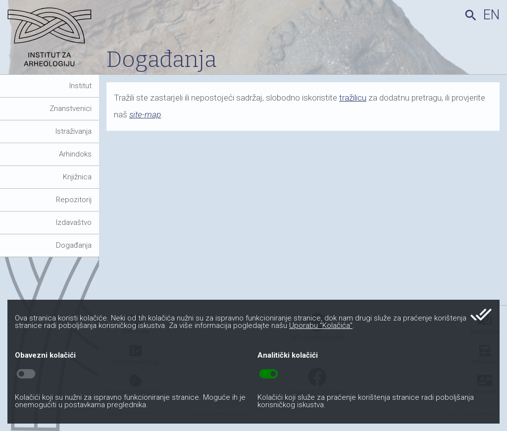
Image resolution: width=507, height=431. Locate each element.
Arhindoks (75, 154)
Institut (80, 85)
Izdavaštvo (74, 222)
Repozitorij (74, 199)
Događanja (74, 245)
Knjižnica (77, 176)
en (491, 15)
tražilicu (352, 98)
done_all (481, 314)
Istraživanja (73, 131)
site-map (145, 114)
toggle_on (268, 374)
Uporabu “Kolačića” (321, 325)
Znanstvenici (71, 108)
